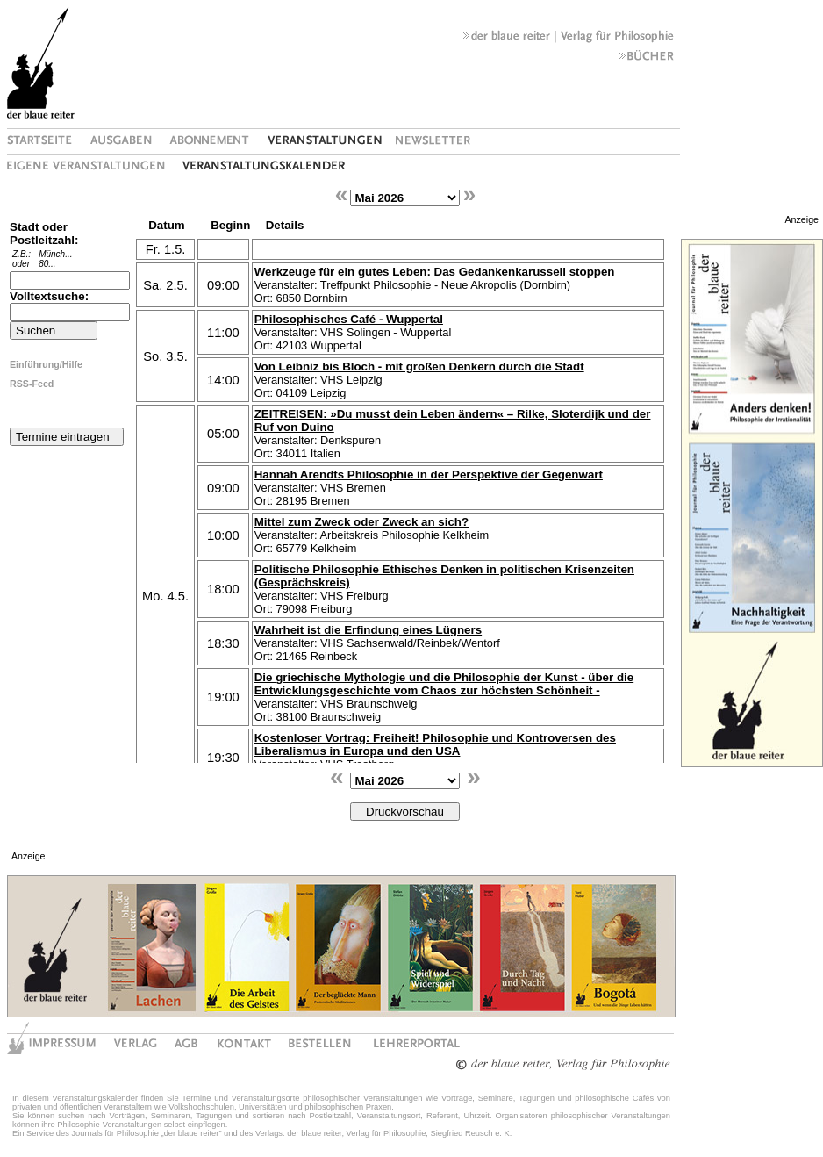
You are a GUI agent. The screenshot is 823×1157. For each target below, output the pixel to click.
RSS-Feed (32, 383)
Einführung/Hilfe (46, 364)
